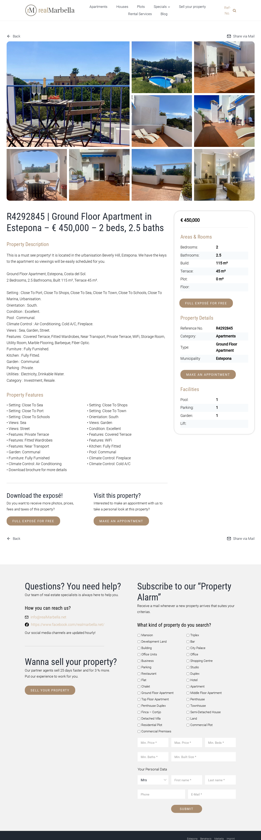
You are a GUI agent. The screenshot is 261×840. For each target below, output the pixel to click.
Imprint (231, 827)
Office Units (147, 643)
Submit (186, 797)
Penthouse (196, 688)
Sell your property (192, 7)
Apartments (98, 7)
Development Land (152, 630)
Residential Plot (150, 713)
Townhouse (196, 694)
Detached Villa (149, 707)
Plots (141, 7)
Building (145, 637)
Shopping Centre (200, 650)
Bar (191, 630)
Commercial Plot (200, 713)
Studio (193, 656)
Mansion (145, 624)
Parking (144, 656)
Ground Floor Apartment (156, 681)
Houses (122, 7)
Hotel (192, 669)
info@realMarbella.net (48, 606)
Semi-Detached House (204, 700)
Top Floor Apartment (153, 688)
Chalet (144, 675)
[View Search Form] (228, 10)
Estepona (192, 827)
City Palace (196, 637)
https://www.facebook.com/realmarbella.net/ (66, 613)
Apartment (196, 675)
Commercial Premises (154, 720)
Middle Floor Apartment (204, 681)
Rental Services (140, 14)
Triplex (193, 624)
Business (146, 650)
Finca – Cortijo (149, 700)
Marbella (219, 827)
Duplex (193, 662)
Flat (142, 669)
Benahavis (205, 827)
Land (192, 707)
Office (192, 643)
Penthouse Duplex (152, 694)
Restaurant (147, 662)
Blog (164, 14)
